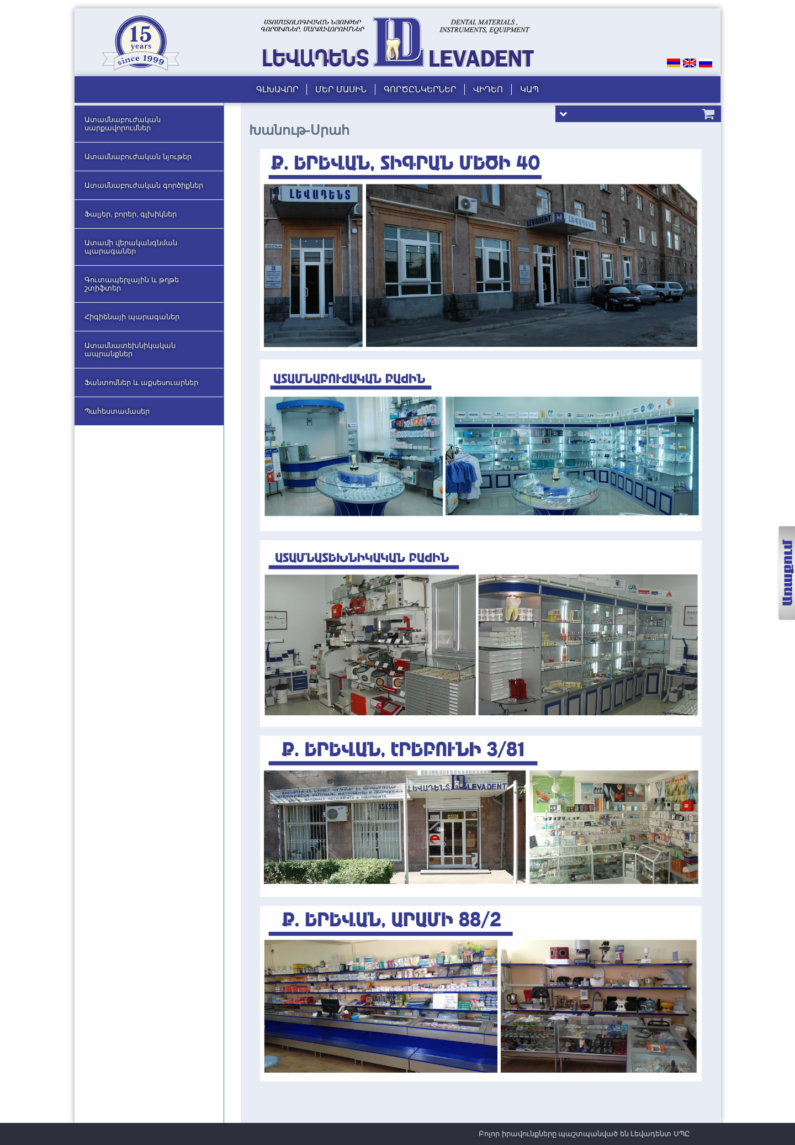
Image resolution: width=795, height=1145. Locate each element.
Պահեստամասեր (117, 411)
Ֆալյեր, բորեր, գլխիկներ (130, 214)
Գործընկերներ (420, 89)
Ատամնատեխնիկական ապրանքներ (130, 349)
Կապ (529, 89)
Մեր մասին (340, 89)
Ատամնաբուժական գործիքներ (143, 185)
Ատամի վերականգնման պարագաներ (130, 247)
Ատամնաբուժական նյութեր (138, 156)
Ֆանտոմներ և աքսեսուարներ (141, 382)
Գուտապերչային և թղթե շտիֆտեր (131, 284)
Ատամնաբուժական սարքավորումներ (122, 123)
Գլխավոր (277, 89)
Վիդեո (488, 89)
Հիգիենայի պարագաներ (131, 317)
